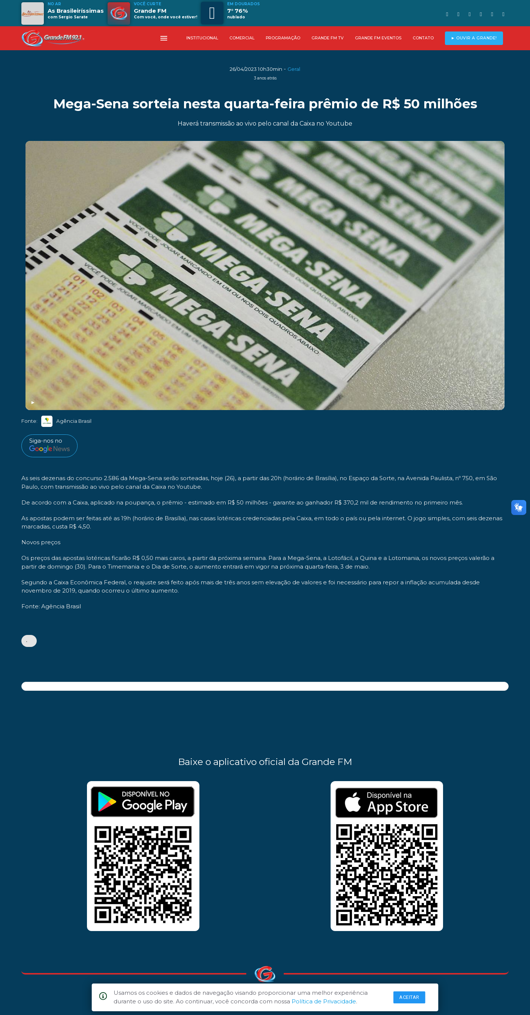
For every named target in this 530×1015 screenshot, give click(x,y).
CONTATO (423, 38)
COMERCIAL (242, 38)
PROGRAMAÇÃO (283, 38)
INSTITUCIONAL (202, 38)
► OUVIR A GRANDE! (474, 38)
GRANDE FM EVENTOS (378, 38)
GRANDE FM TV (327, 38)
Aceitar (409, 997)
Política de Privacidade (324, 1001)
